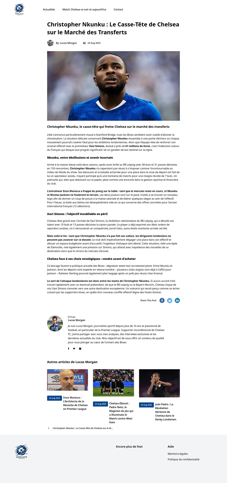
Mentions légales (178, 453)
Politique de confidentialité (183, 459)
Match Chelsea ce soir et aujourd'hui (84, 9)
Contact (118, 9)
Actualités (49, 9)
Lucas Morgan (68, 43)
